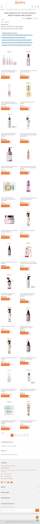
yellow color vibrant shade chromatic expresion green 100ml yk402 (17, 42)
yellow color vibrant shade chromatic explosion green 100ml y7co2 (17, 35)
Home (2, 9)
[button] (11, 77)
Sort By (23, 18)
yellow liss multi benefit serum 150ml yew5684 (12, 26)
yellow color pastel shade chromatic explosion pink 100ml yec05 (16, 40)
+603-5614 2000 (7, 474)
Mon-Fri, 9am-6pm (8, 478)
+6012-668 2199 (7, 476)
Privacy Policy (35, 513)
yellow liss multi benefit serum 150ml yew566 (12, 28)
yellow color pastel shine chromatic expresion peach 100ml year (16, 45)
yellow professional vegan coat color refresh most (13, 37)
